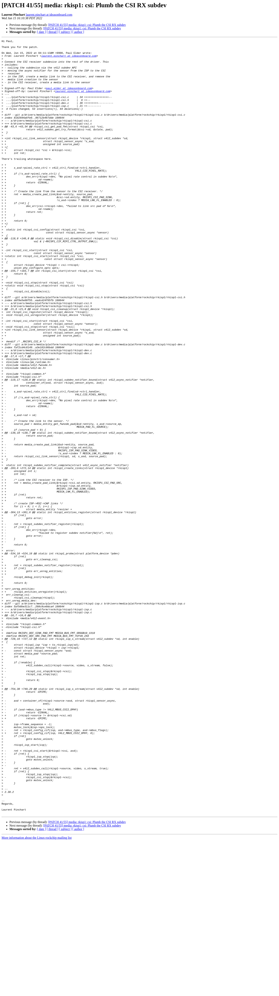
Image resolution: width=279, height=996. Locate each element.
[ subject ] (65, 32)
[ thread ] (52, 32)
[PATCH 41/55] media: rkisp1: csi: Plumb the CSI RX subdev (87, 24)
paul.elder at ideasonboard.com (69, 98)
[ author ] (78, 32)
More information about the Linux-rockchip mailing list (37, 992)
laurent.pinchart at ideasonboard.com (49, 14)
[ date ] (41, 32)
